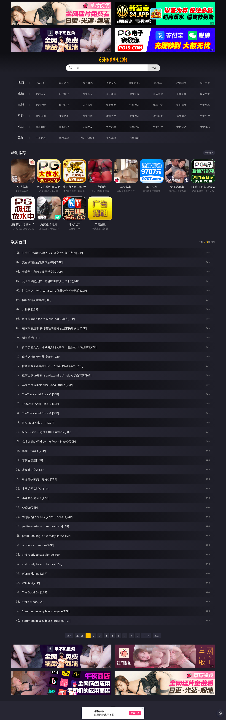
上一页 (79, 635)
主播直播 (181, 94)
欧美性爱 (111, 105)
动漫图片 (111, 116)
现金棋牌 (181, 83)
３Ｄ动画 (111, 94)
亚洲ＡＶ (41, 94)
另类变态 (205, 105)
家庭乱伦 (64, 127)
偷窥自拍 (41, 116)
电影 (21, 105)
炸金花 (158, 83)
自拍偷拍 (64, 94)
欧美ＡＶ (88, 94)
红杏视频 (111, 138)
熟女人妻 (134, 94)
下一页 (146, 635)
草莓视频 (64, 138)
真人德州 (64, 83)
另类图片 (205, 116)
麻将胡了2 (134, 83)
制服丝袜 (134, 105)
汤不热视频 (87, 138)
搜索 (153, 67)
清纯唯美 (158, 116)
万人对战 (88, 83)
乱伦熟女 (181, 105)
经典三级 (158, 105)
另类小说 (158, 127)
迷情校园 (134, 127)
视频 (21, 94)
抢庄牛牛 (205, 83)
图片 (21, 116)
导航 (21, 138)
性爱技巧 (205, 127)
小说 (21, 127)
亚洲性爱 (41, 105)
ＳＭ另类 (205, 94)
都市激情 (41, 127)
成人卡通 (88, 105)
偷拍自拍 (64, 105)
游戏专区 (111, 83)
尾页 (156, 635)
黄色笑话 (181, 127)
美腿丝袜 (134, 116)
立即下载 (135, 713)
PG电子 (40, 83)
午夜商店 (41, 138)
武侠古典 (111, 127)
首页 (69, 635)
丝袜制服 (158, 94)
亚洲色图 (64, 116)
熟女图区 (181, 116)
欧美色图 (88, 116)
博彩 (21, 83)
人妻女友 (88, 127)
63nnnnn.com (113, 60)
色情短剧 (134, 138)
